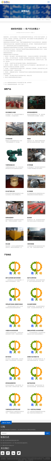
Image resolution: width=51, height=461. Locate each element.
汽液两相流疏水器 (11, 459)
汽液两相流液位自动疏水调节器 (37, 457)
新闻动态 (48, 19)
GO (47, 433)
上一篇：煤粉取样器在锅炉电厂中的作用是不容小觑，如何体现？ (18, 82)
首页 (43, 19)
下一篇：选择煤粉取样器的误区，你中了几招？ (14, 84)
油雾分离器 (18, 459)
